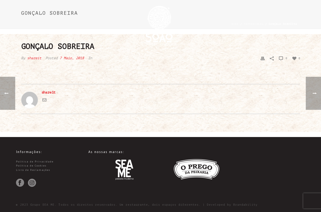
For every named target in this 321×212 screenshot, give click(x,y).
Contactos (260, 33)
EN (290, 33)
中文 (301, 33)
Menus (231, 33)
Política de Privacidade (35, 161)
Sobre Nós (201, 33)
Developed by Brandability (232, 204)
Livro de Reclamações (33, 170)
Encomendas (116, 33)
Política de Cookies (31, 165)
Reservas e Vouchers (71, 33)
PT (280, 33)
